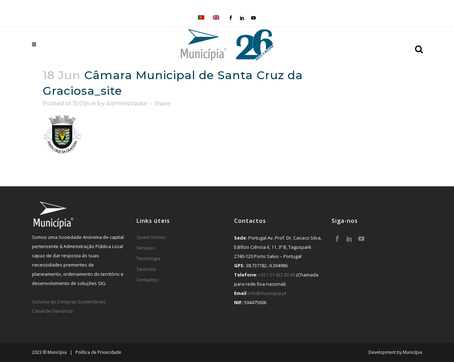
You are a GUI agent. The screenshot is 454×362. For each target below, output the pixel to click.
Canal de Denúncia (52, 311)
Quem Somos (151, 237)
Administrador (127, 103)
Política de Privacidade (98, 352)
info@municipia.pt (267, 293)
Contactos (147, 279)
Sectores (146, 269)
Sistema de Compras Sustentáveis (69, 301)
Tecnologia (148, 258)
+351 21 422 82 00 (277, 275)
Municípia (412, 352)
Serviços (146, 248)
